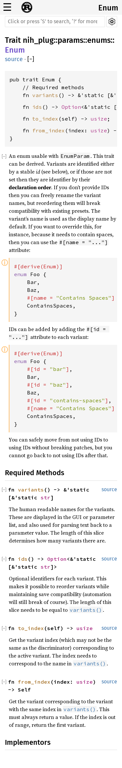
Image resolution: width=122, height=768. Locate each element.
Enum (108, 7)
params (70, 40)
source (14, 59)
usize (99, 118)
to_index (45, 118)
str (45, 497)
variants (45, 95)
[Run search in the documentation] (55, 21)
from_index (48, 130)
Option (71, 107)
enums (99, 40)
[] (30, 59)
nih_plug (38, 40)
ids (37, 107)
